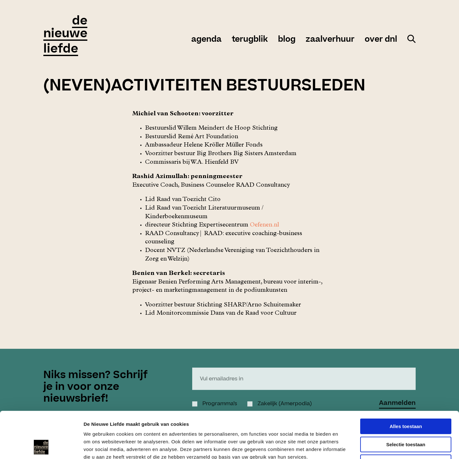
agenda (206, 39)
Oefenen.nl (264, 225)
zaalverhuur (330, 39)
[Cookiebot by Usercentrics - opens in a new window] (41, 446)
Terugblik (250, 39)
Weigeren (405, 418)
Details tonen (344, 446)
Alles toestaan (406, 382)
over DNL (381, 39)
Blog (286, 39)
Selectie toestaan (406, 401)
